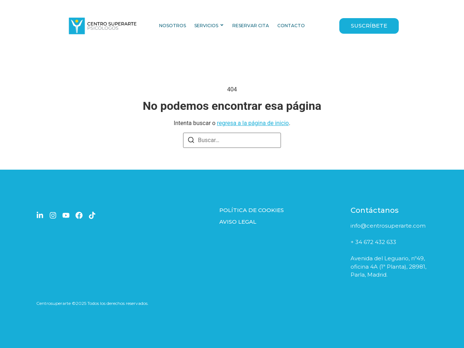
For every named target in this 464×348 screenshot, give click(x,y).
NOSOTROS (172, 25)
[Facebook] (79, 215)
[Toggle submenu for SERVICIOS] (221, 25)
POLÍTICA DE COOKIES (251, 210)
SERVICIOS (206, 25)
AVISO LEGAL (237, 221)
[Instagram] (53, 215)
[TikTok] (92, 215)
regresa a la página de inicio (253, 123)
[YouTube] (66, 215)
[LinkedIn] (40, 215)
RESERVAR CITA (250, 25)
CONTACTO (291, 25)
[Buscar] (191, 141)
